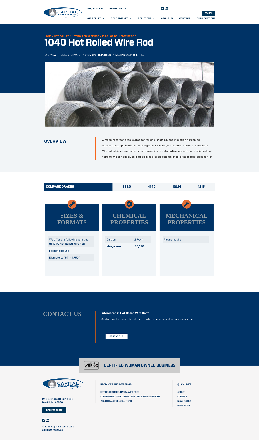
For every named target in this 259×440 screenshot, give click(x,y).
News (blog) (184, 401)
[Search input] (184, 13)
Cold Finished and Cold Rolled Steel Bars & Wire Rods (130, 397)
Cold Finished (121, 18)
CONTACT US (117, 336)
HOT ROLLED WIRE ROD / (86, 36)
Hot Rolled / (62, 36)
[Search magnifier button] (208, 13)
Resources (183, 405)
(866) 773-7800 (95, 9)
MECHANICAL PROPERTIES (129, 55)
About (181, 392)
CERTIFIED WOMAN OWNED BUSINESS (139, 365)
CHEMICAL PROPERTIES (98, 55)
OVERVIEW (50, 55)
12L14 (177, 186)
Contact (184, 18)
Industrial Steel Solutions (116, 401)
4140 (152, 186)
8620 (127, 186)
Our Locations (206, 18)
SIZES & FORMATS (71, 55)
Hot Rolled (95, 18)
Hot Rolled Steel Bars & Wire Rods (119, 392)
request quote (118, 9)
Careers (182, 397)
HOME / (48, 36)
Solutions (146, 18)
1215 (201, 186)
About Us (167, 18)
